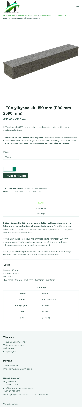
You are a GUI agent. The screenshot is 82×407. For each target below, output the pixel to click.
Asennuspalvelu (11, 366)
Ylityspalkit (35, 191)
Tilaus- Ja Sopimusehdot (15, 342)
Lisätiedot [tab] (41, 208)
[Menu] (77, 7)
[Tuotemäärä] (9, 169)
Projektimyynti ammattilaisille (17, 369)
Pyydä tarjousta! (16, 175)
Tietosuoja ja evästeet (14, 345)
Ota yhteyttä (9, 352)
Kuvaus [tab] (41, 203)
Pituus (6, 152)
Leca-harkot (21, 191)
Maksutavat (9, 348)
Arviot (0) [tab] (41, 214)
